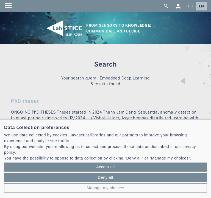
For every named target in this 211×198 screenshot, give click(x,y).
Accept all (105, 167)
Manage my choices (105, 188)
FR (190, 6)
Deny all (105, 177)
